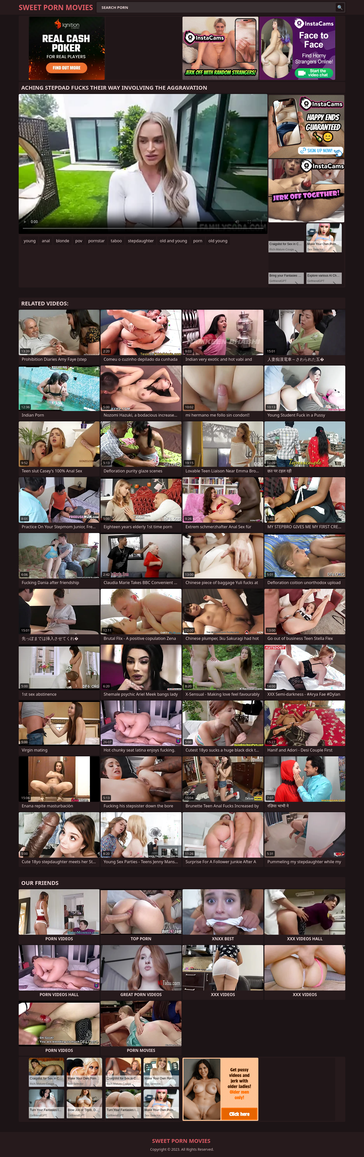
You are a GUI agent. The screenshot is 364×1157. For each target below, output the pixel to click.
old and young (173, 241)
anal (46, 241)
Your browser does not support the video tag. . (143, 164)
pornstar (96, 241)
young (30, 241)
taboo (116, 241)
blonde (62, 241)
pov (78, 241)
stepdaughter (141, 241)
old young (218, 241)
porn (197, 241)
